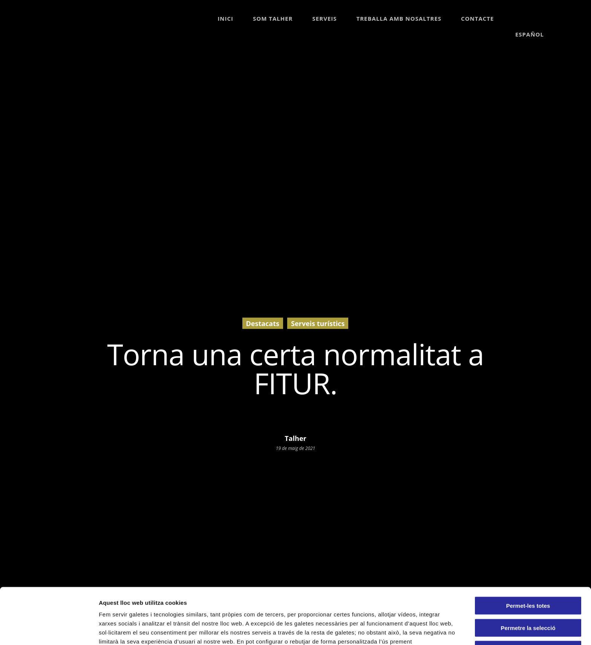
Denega (528, 593)
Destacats (262, 323)
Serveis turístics (317, 323)
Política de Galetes (296, 594)
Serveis (324, 18)
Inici (225, 18)
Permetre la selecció (528, 572)
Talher (295, 438)
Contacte (477, 18)
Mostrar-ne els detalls (128, 630)
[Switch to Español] (528, 18)
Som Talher (273, 18)
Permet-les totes (528, 549)
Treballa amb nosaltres (399, 18)
